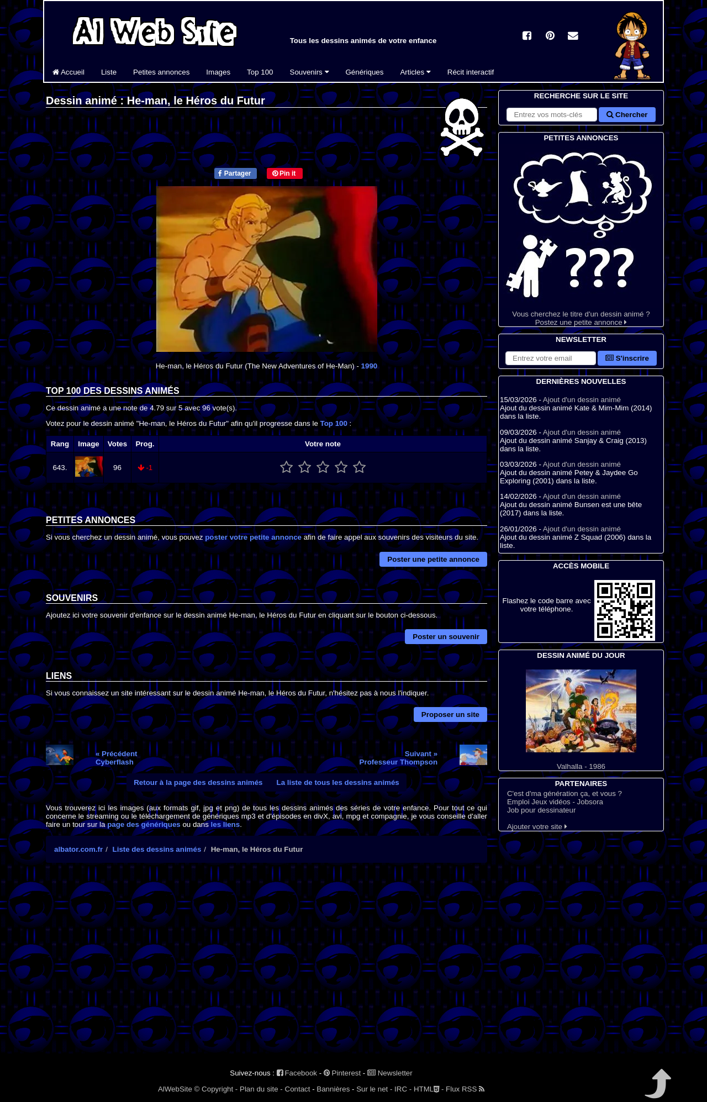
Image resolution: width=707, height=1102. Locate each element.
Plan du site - (261, 1089)
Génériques (365, 72)
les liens (225, 824)
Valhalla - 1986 (581, 720)
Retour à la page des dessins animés (198, 782)
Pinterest (342, 1073)
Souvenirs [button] (309, 72)
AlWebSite (175, 1089)
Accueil (68, 72)
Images (218, 72)
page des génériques (144, 824)
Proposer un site (450, 714)
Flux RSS (465, 1089)
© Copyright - (216, 1089)
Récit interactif (470, 72)
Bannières (333, 1089)
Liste (109, 72)
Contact (297, 1089)
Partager (234, 173)
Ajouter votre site (537, 826)
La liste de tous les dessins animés (338, 782)
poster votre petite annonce (253, 537)
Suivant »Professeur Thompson (398, 758)
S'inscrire (627, 358)
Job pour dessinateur (541, 810)
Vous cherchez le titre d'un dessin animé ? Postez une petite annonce (581, 235)
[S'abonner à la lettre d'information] (550, 358)
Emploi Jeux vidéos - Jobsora (555, 802)
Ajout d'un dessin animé (582, 400)
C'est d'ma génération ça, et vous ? (564, 793)
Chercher (626, 114)
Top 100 (260, 72)
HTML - (429, 1089)
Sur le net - (374, 1089)
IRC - (402, 1089)
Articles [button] (415, 72)
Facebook (297, 1073)
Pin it (284, 173)
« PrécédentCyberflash (117, 758)
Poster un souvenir (446, 636)
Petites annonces (161, 72)
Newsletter (390, 1073)
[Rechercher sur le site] (551, 115)
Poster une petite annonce (433, 559)
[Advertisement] (266, 967)
